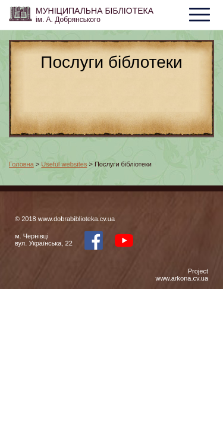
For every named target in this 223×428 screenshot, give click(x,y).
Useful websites (64, 164)
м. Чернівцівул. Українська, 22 (44, 239)
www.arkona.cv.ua (182, 278)
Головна (21, 164)
